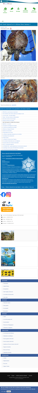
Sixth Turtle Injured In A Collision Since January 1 (11, 122)
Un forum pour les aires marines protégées (10, 149)
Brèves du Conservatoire (7, 130)
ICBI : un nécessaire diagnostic (8, 144)
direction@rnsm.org (5, 161)
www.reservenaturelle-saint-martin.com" (9, 183)
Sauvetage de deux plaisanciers (8, 135)
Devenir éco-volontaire (5, 11)
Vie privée (30, 375)
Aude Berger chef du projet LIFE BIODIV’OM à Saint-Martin (13, 147)
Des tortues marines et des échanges (9, 118)
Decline (8, 391)
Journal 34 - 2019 (4, 27)
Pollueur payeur (6, 137)
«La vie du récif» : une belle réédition (9, 115)
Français (10, 3)
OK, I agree (3, 391)
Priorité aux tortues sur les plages (8, 120)
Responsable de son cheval (8, 132)
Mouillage (18, 11)
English (5, 3)
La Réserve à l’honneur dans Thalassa (9, 139)
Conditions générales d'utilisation (21, 375)
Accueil (8, 375)
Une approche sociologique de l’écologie (10, 125)
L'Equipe (12, 375)
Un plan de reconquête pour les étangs (9, 127)
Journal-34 (14, 105)
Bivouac (11, 11)
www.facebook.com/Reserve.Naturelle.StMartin (14, 158)
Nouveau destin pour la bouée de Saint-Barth (11, 142)
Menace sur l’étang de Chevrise (8, 129)
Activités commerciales (34, 11)
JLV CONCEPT (20, 378)
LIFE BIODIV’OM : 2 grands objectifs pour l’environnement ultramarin (15, 146)
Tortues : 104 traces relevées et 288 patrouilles (11, 117)
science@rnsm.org (10, 165)
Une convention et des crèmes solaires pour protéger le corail (13, 113)
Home (2, 21)
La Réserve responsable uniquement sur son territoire (12, 134)
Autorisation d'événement (25, 11)
